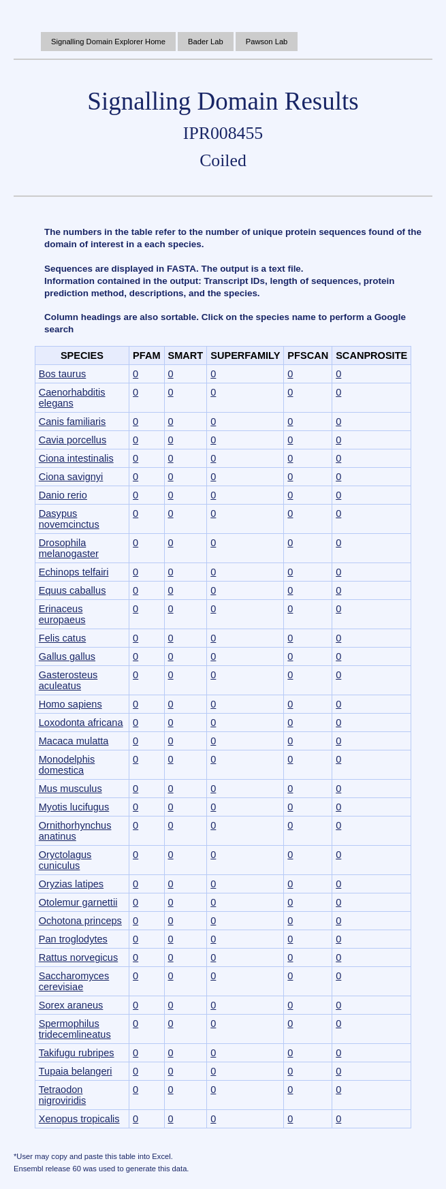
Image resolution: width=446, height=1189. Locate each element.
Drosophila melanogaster (69, 548)
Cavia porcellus (72, 439)
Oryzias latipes (71, 883)
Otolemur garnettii (78, 902)
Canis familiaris (72, 421)
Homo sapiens (70, 704)
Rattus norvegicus (78, 957)
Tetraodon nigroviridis (62, 1095)
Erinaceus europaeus (62, 614)
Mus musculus (70, 788)
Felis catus (62, 638)
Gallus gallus (67, 656)
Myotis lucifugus (74, 807)
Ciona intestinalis (76, 458)
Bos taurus (62, 373)
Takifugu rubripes (76, 1052)
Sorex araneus (71, 1005)
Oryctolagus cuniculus (65, 860)
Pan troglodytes (73, 939)
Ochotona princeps (80, 920)
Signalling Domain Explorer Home (108, 41)
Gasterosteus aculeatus (68, 680)
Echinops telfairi (74, 572)
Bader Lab (205, 41)
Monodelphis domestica (67, 765)
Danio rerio (63, 495)
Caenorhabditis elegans (72, 398)
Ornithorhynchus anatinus (75, 831)
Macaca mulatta (74, 740)
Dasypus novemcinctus (69, 519)
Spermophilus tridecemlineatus (75, 1029)
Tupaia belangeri (75, 1071)
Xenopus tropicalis (79, 1118)
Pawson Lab (267, 41)
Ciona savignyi (71, 476)
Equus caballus (72, 590)
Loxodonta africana (81, 722)
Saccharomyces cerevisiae (74, 981)
